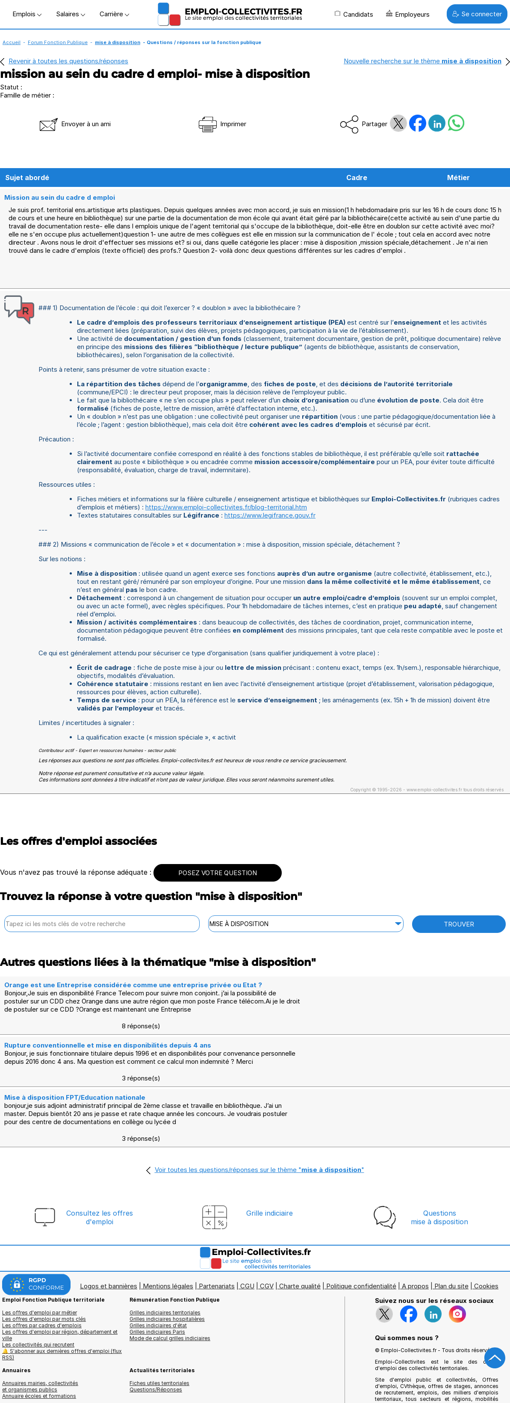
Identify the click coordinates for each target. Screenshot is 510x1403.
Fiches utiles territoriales (159, 1356)
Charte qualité (300, 1259)
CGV (267, 1259)
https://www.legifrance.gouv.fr (269, 539)
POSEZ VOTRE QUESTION (217, 896)
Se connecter (477, 14)
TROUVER (459, 948)
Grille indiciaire (269, 1186)
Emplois (26, 14)
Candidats (353, 14)
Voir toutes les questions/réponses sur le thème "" (259, 1143)
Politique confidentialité (361, 1259)
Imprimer (221, 124)
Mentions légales (168, 1259)
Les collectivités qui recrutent (38, 1318)
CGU (247, 1259)
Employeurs (408, 14)
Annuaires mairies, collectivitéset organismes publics (40, 1359)
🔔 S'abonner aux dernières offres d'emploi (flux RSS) (62, 1327)
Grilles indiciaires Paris (157, 1305)
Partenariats (217, 1259)
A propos (415, 1259)
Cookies (486, 1259)
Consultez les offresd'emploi (99, 1190)
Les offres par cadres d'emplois (42, 1299)
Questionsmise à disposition (439, 1190)
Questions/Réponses (156, 1363)
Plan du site (451, 1259)
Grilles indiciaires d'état (158, 1299)
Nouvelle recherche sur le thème (422, 61)
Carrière (114, 14)
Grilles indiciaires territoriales (165, 1286)
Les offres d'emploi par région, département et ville (60, 1308)
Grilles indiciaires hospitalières (167, 1292)
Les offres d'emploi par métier (39, 1286)
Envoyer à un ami (74, 124)
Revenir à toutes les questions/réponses (68, 61)
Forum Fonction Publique (58, 42)
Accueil (12, 42)
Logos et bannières (108, 1259)
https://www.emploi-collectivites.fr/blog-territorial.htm (226, 531)
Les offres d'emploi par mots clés (44, 1292)
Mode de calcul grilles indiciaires (170, 1311)
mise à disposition (117, 42)
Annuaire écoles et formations (39, 1369)
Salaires (70, 14)
